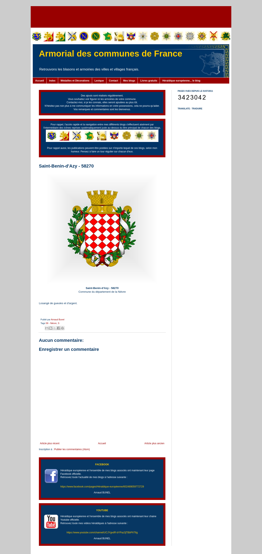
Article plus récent (49, 443)
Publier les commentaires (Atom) (72, 449)
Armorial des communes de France (110, 53)
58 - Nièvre (51, 323)
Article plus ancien (154, 443)
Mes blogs (129, 80)
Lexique (99, 80)
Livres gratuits (148, 80)
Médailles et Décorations (75, 80)
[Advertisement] (131, 16)
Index (52, 80)
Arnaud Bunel (57, 319)
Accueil (39, 80)
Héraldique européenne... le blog (181, 80)
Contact (113, 80)
